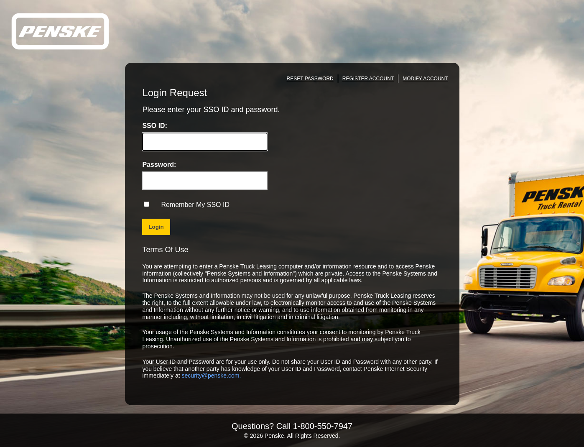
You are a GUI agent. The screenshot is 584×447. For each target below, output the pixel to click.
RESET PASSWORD (310, 79)
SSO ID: (154, 126)
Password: (159, 164)
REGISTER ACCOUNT (368, 79)
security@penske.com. (211, 375)
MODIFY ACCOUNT (425, 79)
